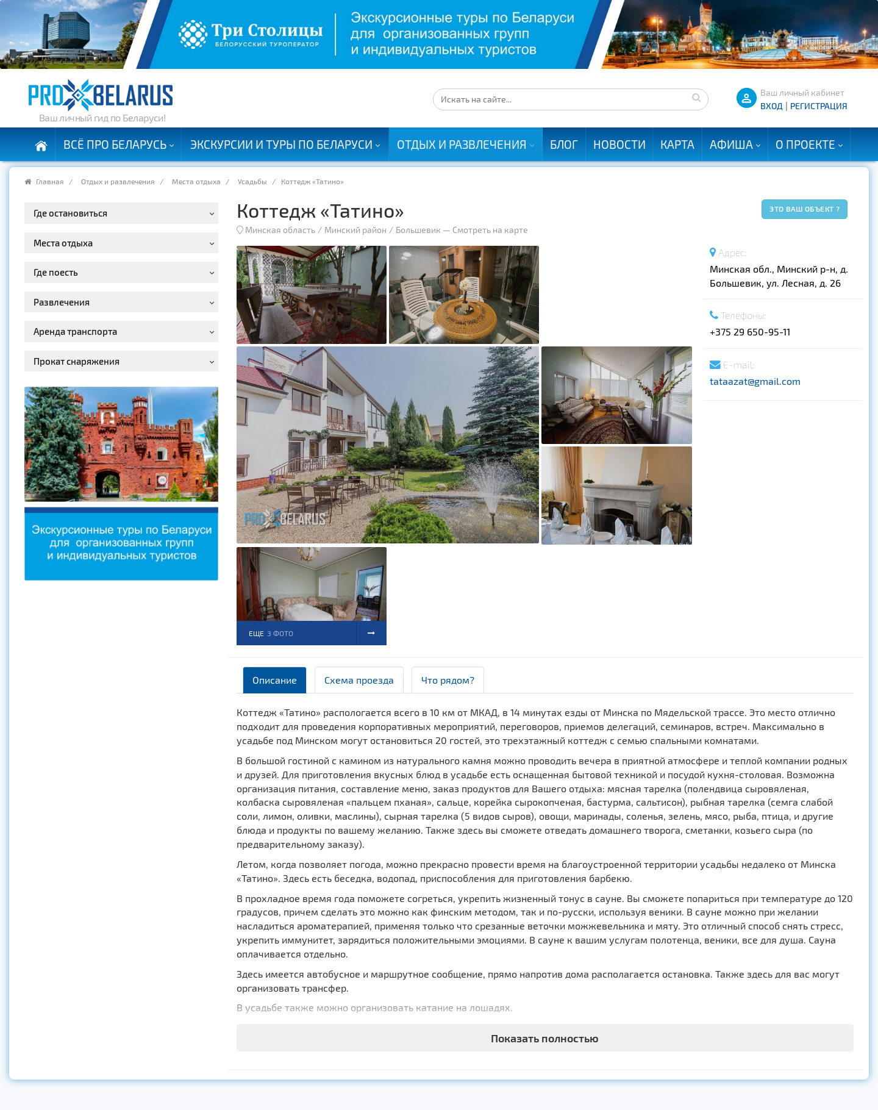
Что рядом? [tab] (447, 680)
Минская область (280, 229)
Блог (564, 144)
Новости (619, 144)
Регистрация (819, 106)
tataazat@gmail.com (755, 381)
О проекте (805, 144)
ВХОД (771, 106)
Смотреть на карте (490, 229)
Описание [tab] (274, 680)
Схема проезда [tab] (359, 680)
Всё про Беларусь (114, 144)
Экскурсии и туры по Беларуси (281, 144)
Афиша (731, 144)
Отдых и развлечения (462, 144)
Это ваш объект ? (804, 208)
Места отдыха (196, 181)
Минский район (355, 229)
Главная (50, 181)
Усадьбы (252, 181)
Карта (677, 144)
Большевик (418, 229)
